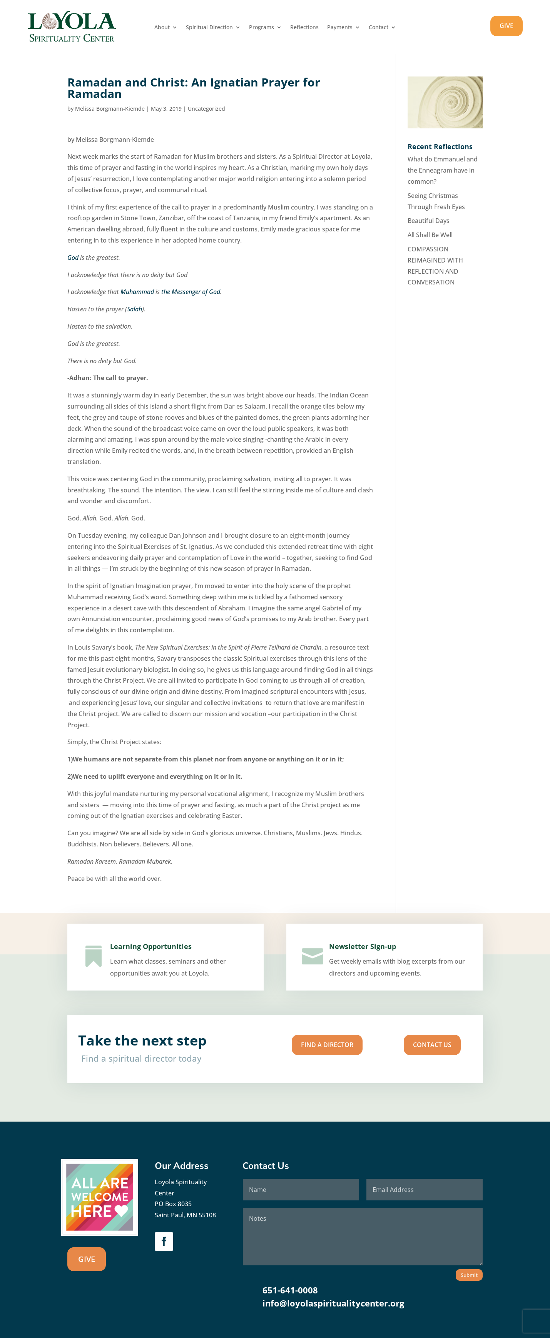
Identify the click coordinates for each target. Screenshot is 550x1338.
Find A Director (303, 1046)
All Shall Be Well (430, 235)
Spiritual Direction (209, 28)
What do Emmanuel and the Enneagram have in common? (443, 170)
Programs (261, 28)
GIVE (506, 26)
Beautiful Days (429, 220)
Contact (378, 28)
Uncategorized (206, 108)
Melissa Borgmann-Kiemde (110, 108)
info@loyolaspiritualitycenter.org (333, 1303)
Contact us (359, 1046)
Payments (340, 28)
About (162, 28)
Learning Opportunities (153, 955)
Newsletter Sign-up (367, 955)
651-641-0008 (290, 1290)
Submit (469, 1275)
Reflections (304, 28)
